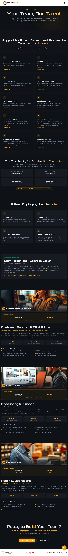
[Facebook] (27, 553)
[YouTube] (33, 553)
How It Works (27, 540)
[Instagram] (30, 553)
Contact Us (42, 540)
